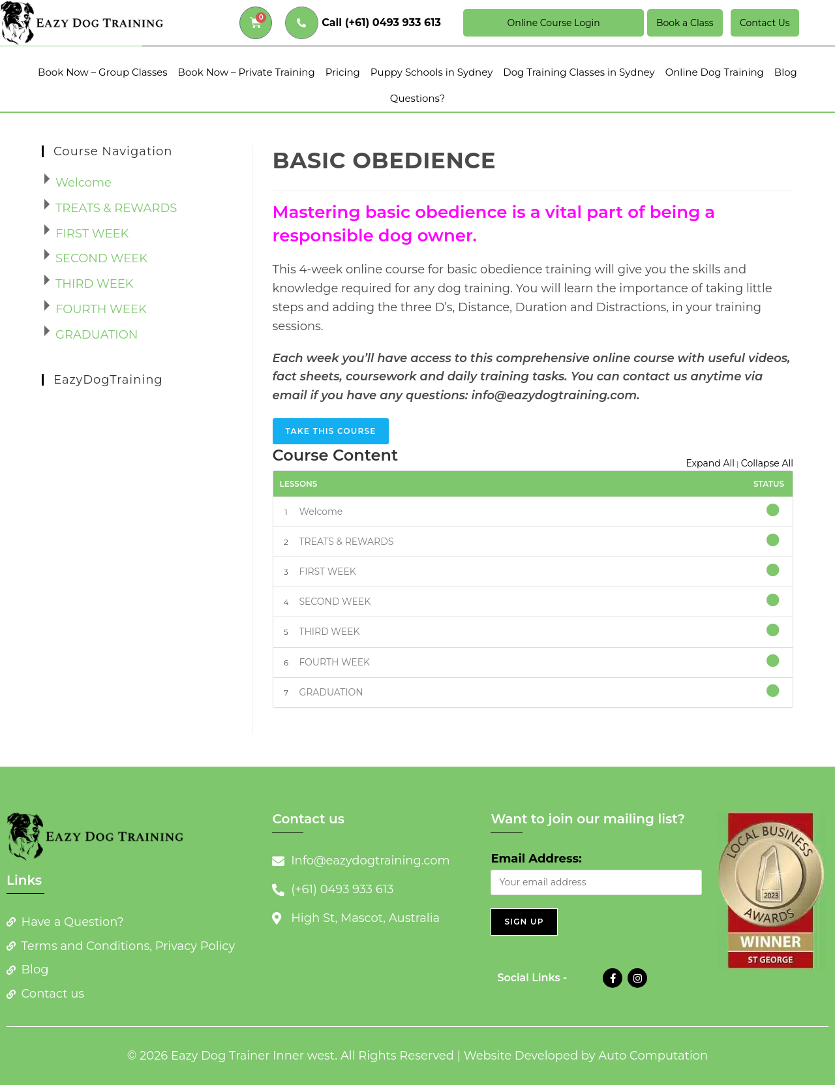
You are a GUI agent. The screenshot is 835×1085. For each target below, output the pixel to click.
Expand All (710, 463)
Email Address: (536, 858)
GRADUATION (331, 692)
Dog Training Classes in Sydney (578, 72)
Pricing (343, 72)
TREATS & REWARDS (346, 541)
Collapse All (767, 463)
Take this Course (331, 431)
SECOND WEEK (335, 601)
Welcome (320, 511)
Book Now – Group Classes (103, 72)
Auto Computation (653, 1055)
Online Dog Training (714, 72)
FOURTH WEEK (334, 662)
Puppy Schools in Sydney (432, 72)
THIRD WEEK (329, 631)
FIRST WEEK (327, 571)
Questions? (417, 98)
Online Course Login (553, 23)
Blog (785, 72)
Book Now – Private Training (246, 72)
